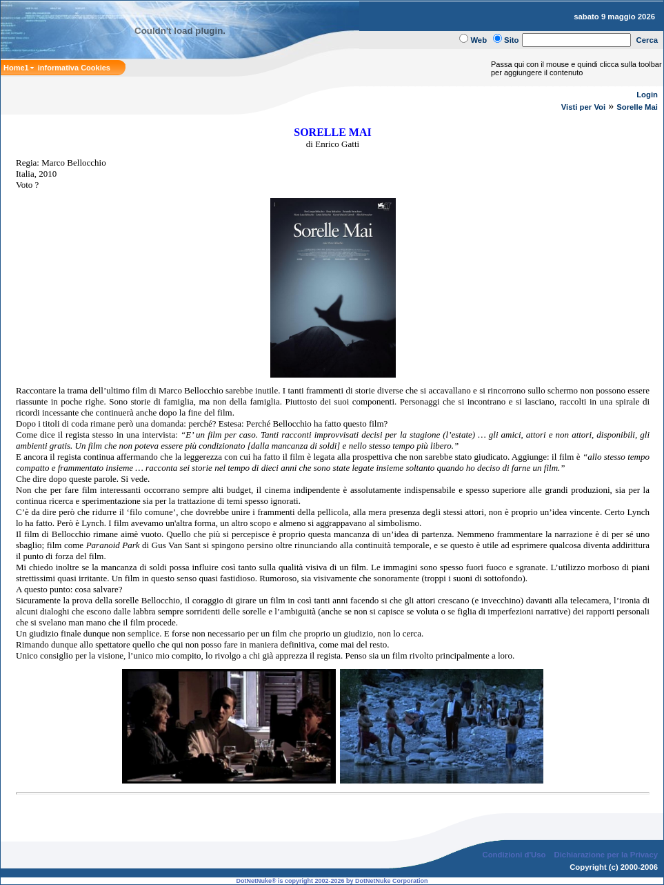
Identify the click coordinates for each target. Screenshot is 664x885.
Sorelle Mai (637, 107)
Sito (511, 40)
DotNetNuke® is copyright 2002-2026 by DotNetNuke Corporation (331, 880)
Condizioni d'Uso (513, 854)
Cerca (647, 40)
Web (478, 40)
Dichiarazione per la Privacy (606, 854)
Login (647, 94)
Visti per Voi (583, 107)
